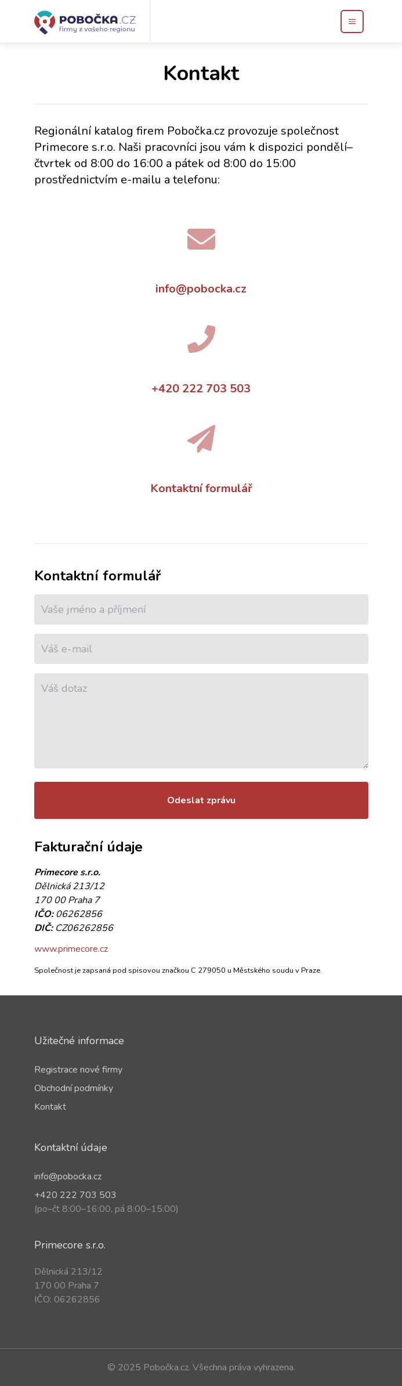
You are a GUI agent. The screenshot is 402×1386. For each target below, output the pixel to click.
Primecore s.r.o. (70, 1245)
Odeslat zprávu (201, 800)
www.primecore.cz (71, 949)
